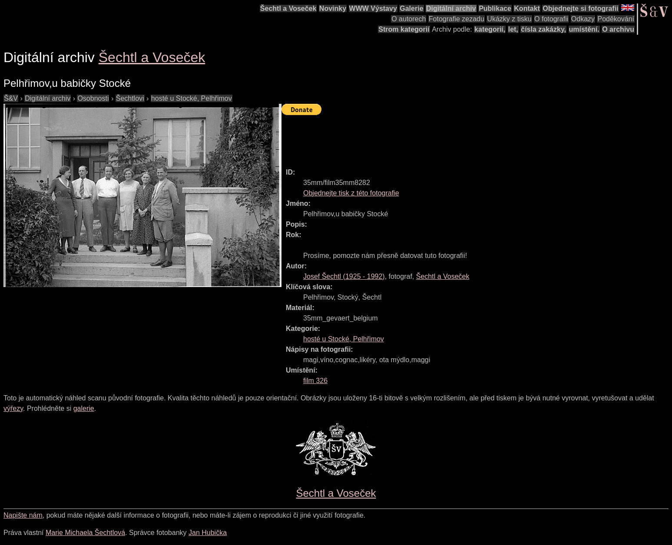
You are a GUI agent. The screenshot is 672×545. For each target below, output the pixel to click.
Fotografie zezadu (456, 19)
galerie (83, 408)
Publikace (495, 8)
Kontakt (527, 8)
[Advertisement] (439, 137)
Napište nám (23, 515)
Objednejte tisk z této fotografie (351, 193)
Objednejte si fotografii (580, 8)
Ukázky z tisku (509, 19)
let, (513, 29)
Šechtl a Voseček (288, 8)
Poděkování (615, 19)
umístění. (584, 29)
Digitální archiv (451, 8)
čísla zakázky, (543, 29)
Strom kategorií (403, 29)
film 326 (315, 380)
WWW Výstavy (373, 8)
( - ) (344, 276)
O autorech (408, 19)
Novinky (332, 8)
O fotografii (551, 19)
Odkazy (583, 19)
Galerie (411, 8)
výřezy (13, 408)
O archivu (618, 29)
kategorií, (489, 29)
